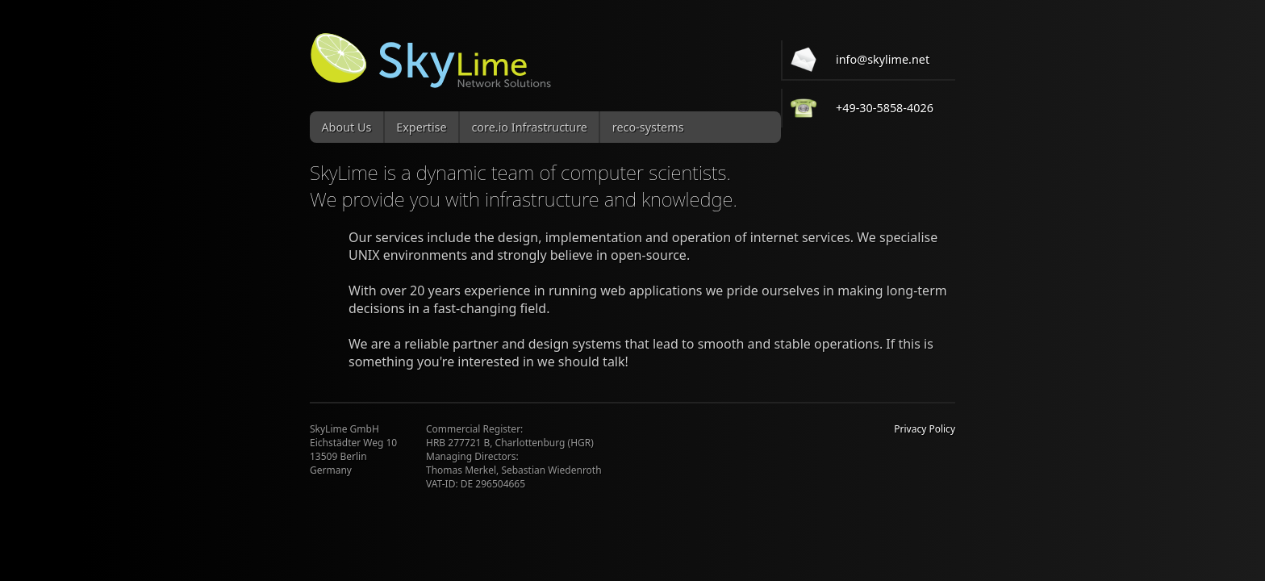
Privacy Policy (924, 429)
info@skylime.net (882, 59)
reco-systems (648, 127)
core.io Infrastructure (529, 127)
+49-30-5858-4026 (884, 107)
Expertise (421, 127)
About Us (346, 127)
